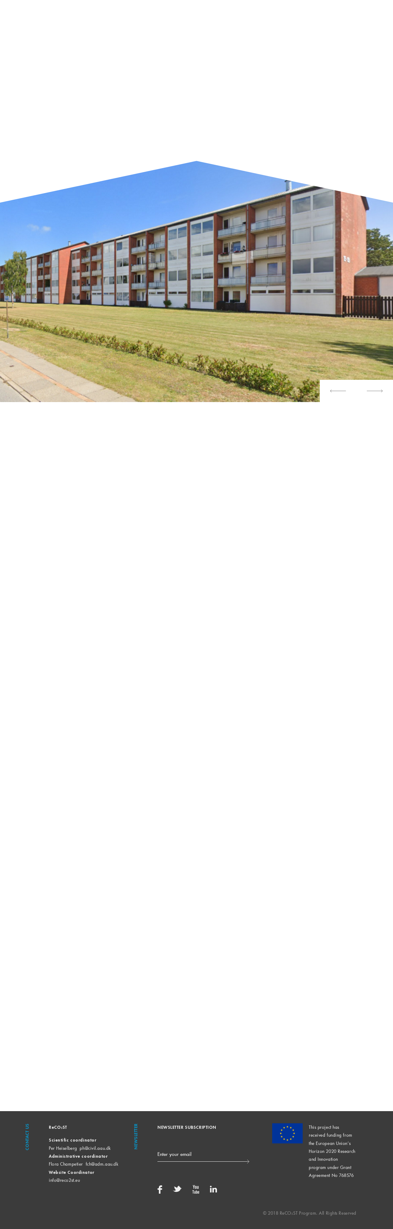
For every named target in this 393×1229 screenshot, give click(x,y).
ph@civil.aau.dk (95, 1148)
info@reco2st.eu (64, 1180)
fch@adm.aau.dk (102, 1164)
